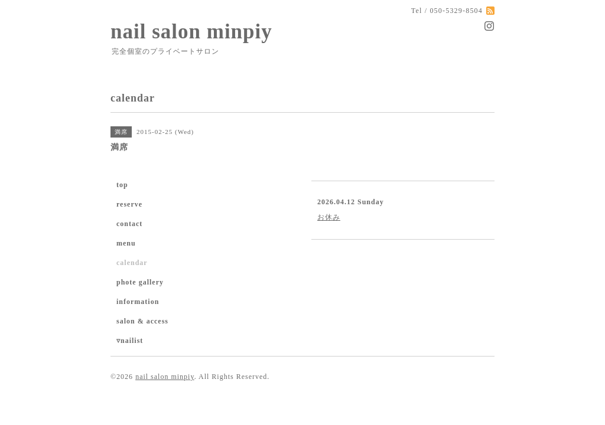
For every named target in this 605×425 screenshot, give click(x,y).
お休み (328, 217)
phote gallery (140, 282)
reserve (129, 204)
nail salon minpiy (191, 31)
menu (126, 243)
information (137, 302)
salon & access (142, 321)
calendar (132, 263)
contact (129, 224)
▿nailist (129, 340)
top (122, 185)
